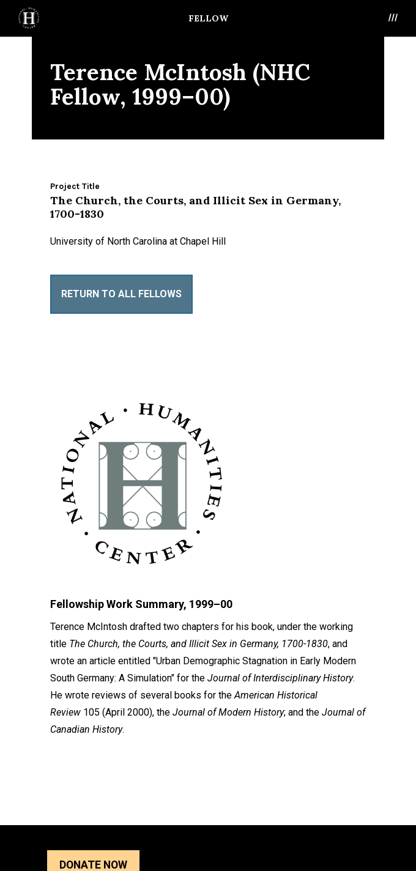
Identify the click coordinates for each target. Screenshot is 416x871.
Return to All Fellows (121, 294)
